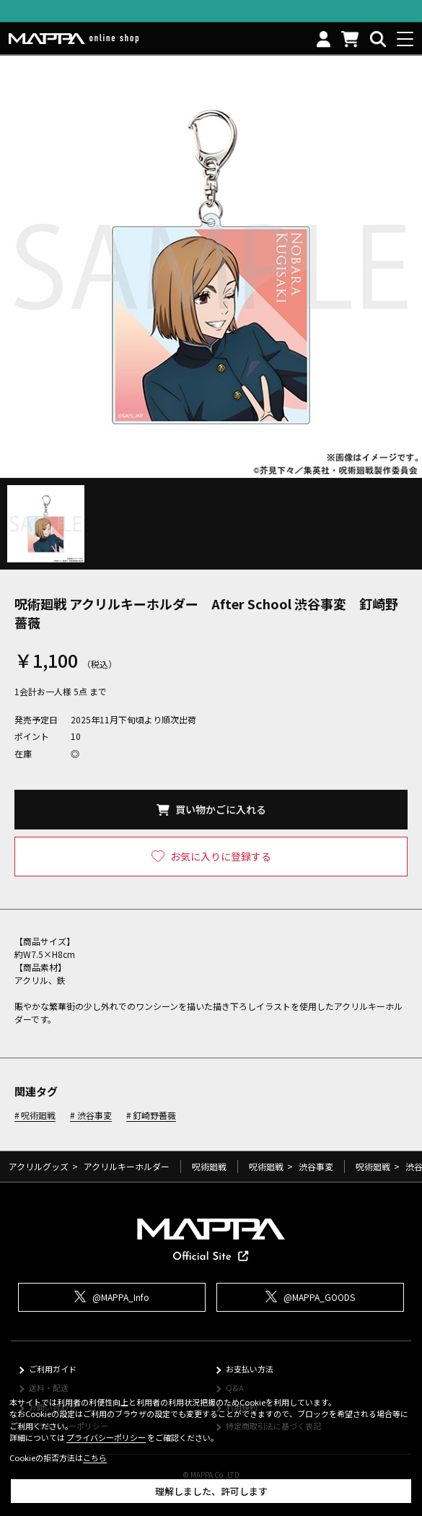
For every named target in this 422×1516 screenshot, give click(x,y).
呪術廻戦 (38, 1115)
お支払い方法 (249, 1369)
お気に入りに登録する (220, 856)
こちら (95, 1457)
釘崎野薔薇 (154, 1115)
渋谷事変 (94, 1115)
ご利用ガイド (52, 1369)
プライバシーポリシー (106, 1437)
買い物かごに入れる (220, 809)
